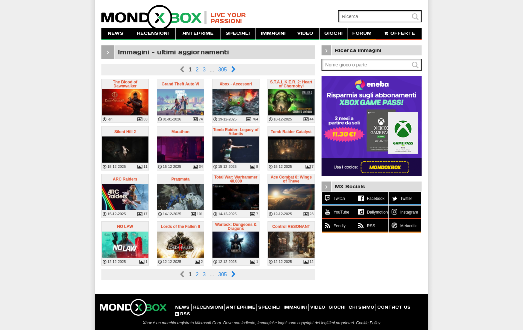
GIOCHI (333, 33)
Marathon (180, 131)
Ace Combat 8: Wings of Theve (291, 179)
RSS (182, 313)
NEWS (115, 33)
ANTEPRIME (197, 33)
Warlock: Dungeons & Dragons (235, 226)
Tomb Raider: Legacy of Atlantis (235, 131)
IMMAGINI (273, 33)
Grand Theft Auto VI (180, 84)
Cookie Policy (368, 323)
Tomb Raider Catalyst (291, 131)
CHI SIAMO (361, 307)
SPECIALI (237, 33)
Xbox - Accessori (236, 84)
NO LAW (125, 226)
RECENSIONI (153, 33)
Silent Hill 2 (125, 131)
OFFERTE (399, 33)
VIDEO (305, 33)
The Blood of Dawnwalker (125, 84)
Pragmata (180, 179)
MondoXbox (154, 17)
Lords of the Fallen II (180, 226)
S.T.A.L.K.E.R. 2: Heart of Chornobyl (291, 84)
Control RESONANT (291, 226)
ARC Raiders (125, 179)
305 (222, 69)
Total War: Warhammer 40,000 (235, 179)
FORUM (362, 33)
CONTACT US (394, 307)
